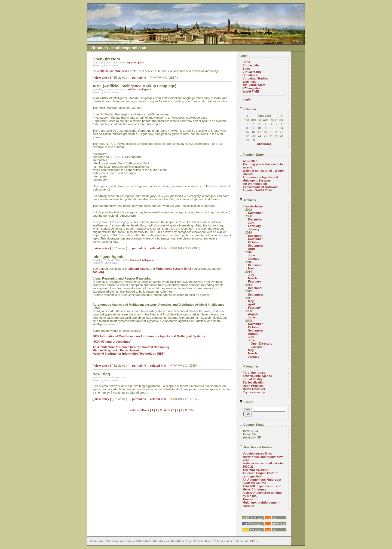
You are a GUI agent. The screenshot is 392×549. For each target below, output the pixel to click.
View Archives (253, 206)
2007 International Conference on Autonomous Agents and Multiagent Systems (149, 336)
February (254, 226)
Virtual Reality (252, 379)
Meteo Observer (254, 389)
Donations (250, 75)
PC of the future (254, 372)
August (253, 314)
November (255, 212)
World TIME (251, 91)
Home (247, 62)
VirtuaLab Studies (255, 78)
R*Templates (252, 88)
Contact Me (251, 65)
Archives (248, 200)
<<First (135, 410)
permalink (139, 77)
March (252, 278)
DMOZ (104, 71)
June (251, 255)
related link (158, 248)
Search (246, 402)
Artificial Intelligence (139, 89)
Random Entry (252, 154)
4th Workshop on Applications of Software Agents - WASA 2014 (260, 187)
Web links (249, 81)
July (251, 222)
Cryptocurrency (254, 392)
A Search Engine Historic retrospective (260, 474)
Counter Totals (252, 424)
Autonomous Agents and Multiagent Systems (260, 179)
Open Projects (135, 62)
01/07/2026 (264, 144)
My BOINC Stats (254, 85)
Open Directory (261, 343)
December (255, 219)
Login (247, 99)
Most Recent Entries (256, 447)
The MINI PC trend (255, 469)
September (256, 245)
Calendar (248, 109)
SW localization (254, 382)
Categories (249, 366)
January (253, 229)
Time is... (249, 499)
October (253, 242)
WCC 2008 (250, 160)
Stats (246, 68)
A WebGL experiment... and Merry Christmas (262, 487)
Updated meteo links (257, 453)
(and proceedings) (118, 341)
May (251, 268)
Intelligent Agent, (137, 268)
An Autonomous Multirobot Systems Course (262, 481)
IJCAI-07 (99, 341)
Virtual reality (252, 71)
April (251, 248)
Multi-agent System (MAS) (174, 268)
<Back (145, 410)
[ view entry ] (102, 77)
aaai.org (98, 272)
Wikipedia (122, 71)
